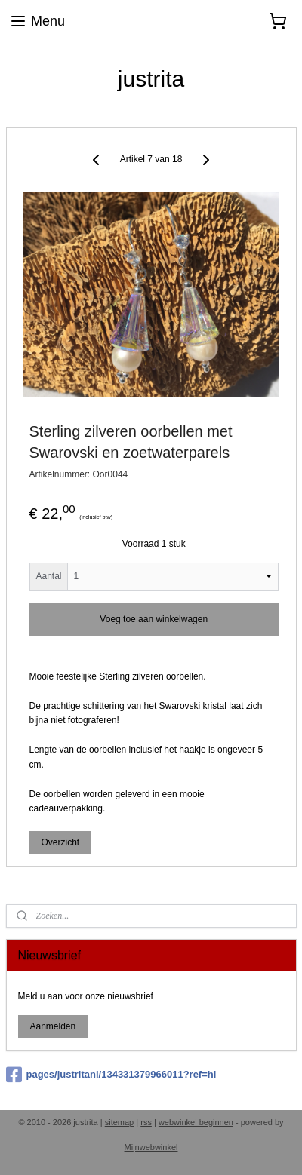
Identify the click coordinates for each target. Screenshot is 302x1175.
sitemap (119, 1122)
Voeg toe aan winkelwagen (154, 618)
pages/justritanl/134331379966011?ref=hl (111, 1075)
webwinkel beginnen (196, 1122)
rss (146, 1122)
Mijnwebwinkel (151, 1147)
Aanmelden (52, 1026)
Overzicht (60, 842)
